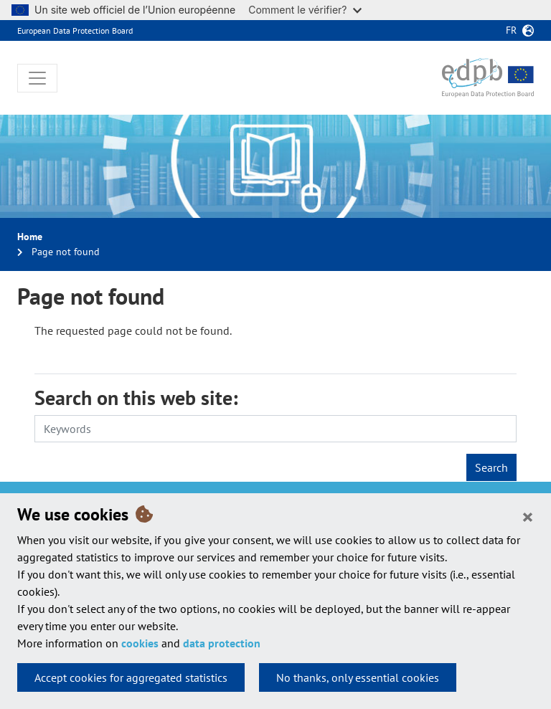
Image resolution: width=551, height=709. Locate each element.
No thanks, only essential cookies (357, 677)
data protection (221, 643)
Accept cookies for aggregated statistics (130, 677)
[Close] (528, 516)
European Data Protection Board (75, 30)
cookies (140, 643)
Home (29, 236)
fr (511, 30)
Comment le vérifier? (304, 10)
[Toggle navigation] (37, 78)
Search (491, 467)
